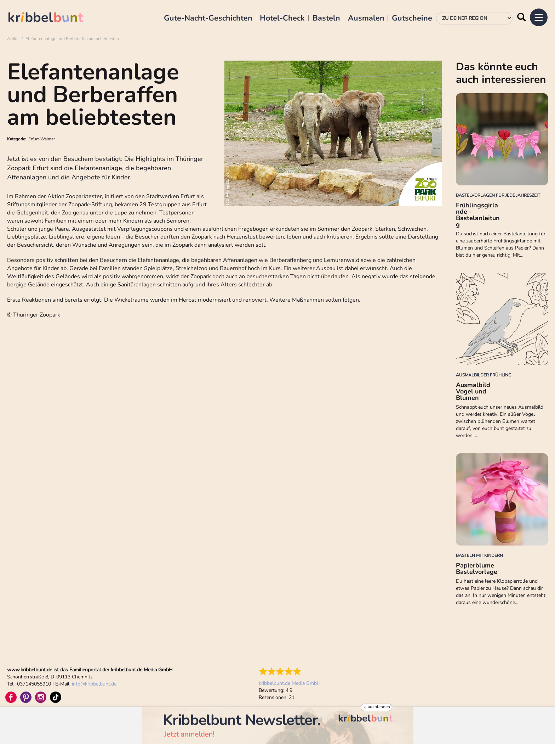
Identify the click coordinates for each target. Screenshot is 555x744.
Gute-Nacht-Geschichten (208, 18)
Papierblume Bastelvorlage (476, 568)
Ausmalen (366, 18)
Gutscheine (412, 18)
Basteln (326, 18)
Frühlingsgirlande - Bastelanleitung (478, 215)
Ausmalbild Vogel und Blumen (473, 391)
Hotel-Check (282, 18)
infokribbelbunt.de (94, 684)
